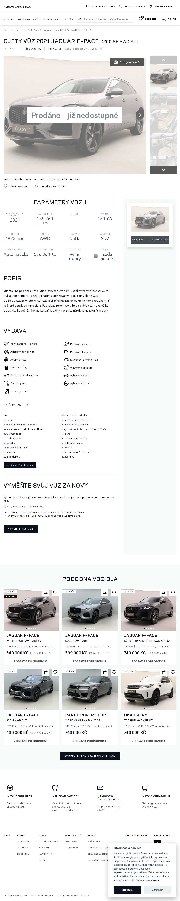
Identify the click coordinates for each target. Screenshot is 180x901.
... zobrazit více (20, 464)
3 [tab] (31, 628)
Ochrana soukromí (15, 895)
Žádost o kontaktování (110, 798)
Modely (21, 835)
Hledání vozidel (67, 796)
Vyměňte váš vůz (20, 529)
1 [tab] (26, 628)
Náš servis (94, 841)
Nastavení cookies (42, 895)
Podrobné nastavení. (148, 880)
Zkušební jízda (21, 796)
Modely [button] (9, 19)
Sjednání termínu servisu (103, 860)
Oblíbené (150, 19)
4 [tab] (33, 628)
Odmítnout (157, 889)
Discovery (23, 854)
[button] (137, 110)
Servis (92, 835)
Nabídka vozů (73, 835)
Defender (22, 847)
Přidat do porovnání (53, 185)
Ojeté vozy (20, 30)
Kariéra (43, 854)
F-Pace (35, 30)
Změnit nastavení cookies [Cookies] (73, 895)
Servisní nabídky (98, 854)
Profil (172, 19)
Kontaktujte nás (103, 6)
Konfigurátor (155, 796)
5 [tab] (35, 628)
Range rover (25, 841)
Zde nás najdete (165, 6)
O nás (69, 19)
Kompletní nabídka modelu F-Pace (90, 756)
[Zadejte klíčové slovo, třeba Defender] (79, 19)
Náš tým (44, 847)
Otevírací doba (48, 841)
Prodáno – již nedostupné (150, 239)
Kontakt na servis (99, 847)
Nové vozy (71, 841)
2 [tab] (29, 628)
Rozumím (127, 889)
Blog (42, 860)
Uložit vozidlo (18, 185)
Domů (7, 30)
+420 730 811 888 (135, 6)
